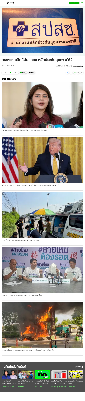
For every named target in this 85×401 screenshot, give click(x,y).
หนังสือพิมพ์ (59, 66)
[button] (67, 72)
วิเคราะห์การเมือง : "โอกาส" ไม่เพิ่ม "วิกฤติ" (9, 383)
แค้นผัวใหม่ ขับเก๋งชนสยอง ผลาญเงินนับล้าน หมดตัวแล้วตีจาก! (21, 240)
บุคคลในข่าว (72, 387)
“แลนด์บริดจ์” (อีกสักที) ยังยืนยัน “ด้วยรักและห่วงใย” (42, 383)
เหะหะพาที (38, 387)
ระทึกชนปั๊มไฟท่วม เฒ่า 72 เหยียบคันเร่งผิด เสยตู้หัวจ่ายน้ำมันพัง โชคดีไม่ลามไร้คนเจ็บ (28, 350)
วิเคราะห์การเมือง (8, 387)
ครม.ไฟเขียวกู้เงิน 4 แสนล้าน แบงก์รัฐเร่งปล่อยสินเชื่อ (59, 383)
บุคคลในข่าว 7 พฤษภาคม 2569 (75, 383)
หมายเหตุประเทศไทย (58, 387)
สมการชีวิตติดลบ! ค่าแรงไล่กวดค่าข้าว (26, 383)
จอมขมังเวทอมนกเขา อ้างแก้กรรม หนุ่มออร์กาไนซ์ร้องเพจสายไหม (22, 295)
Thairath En (74, 3)
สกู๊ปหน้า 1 (22, 387)
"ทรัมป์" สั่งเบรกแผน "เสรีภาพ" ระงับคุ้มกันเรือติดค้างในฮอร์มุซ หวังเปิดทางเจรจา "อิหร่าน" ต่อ (30, 185)
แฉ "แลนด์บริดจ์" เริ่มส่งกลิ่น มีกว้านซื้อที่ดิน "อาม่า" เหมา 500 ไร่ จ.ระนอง (24, 130)
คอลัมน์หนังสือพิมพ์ (15, 367)
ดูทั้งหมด (79, 367)
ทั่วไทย (68, 66)
